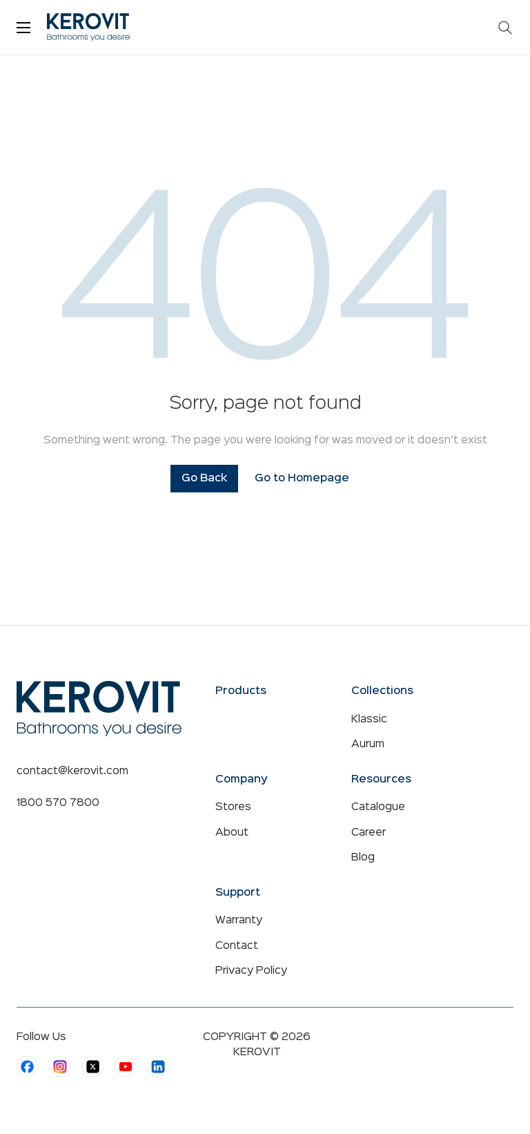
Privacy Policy (251, 971)
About (231, 833)
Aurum (367, 744)
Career (368, 833)
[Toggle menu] (23, 27)
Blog (363, 858)
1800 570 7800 (58, 803)
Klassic (369, 719)
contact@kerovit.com (72, 771)
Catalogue (378, 807)
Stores (233, 807)
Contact (236, 946)
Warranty (238, 920)
